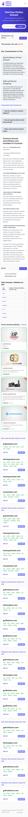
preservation (11, 497)
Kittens (4, 301)
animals (8, 462)
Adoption (4, 305)
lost (8, 464)
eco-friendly (13, 520)
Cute (3, 309)
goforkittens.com (10, 276)
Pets (3, 293)
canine (22, 446)
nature (22, 495)
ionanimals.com (10, 492)
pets (10, 446)
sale (16, 638)
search (17, 464)
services (13, 479)
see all (24, 325)
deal (4, 448)
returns (13, 462)
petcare (5, 594)
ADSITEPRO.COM (7, 344)
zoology (18, 495)
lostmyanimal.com (11, 459)
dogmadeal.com (10, 444)
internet (17, 623)
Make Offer (23, 38)
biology (5, 497)
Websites (4, 317)
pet (22, 462)
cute (22, 592)
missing (10, 466)
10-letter (17, 497)
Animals (4, 297)
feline (13, 608)
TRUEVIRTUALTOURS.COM (9, 423)
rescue (21, 464)
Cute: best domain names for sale (13, 722)
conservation (6, 520)
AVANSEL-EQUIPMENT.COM (9, 394)
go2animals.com (10, 515)
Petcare (4, 313)
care (16, 608)
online (4, 518)
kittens (13, 592)
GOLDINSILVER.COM (8, 368)
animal (17, 446)
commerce (5, 446)
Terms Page (19, 812)
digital (13, 518)
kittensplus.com (10, 605)
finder (15, 466)
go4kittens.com (10, 635)
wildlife (13, 495)
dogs (14, 446)
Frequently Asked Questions (11, 105)
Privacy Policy (20, 810)
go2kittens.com (10, 620)
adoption (18, 592)
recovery (18, 462)
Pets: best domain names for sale (13, 438)
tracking (12, 464)
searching (5, 466)
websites (10, 594)
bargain (8, 448)
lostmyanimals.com (11, 476)
